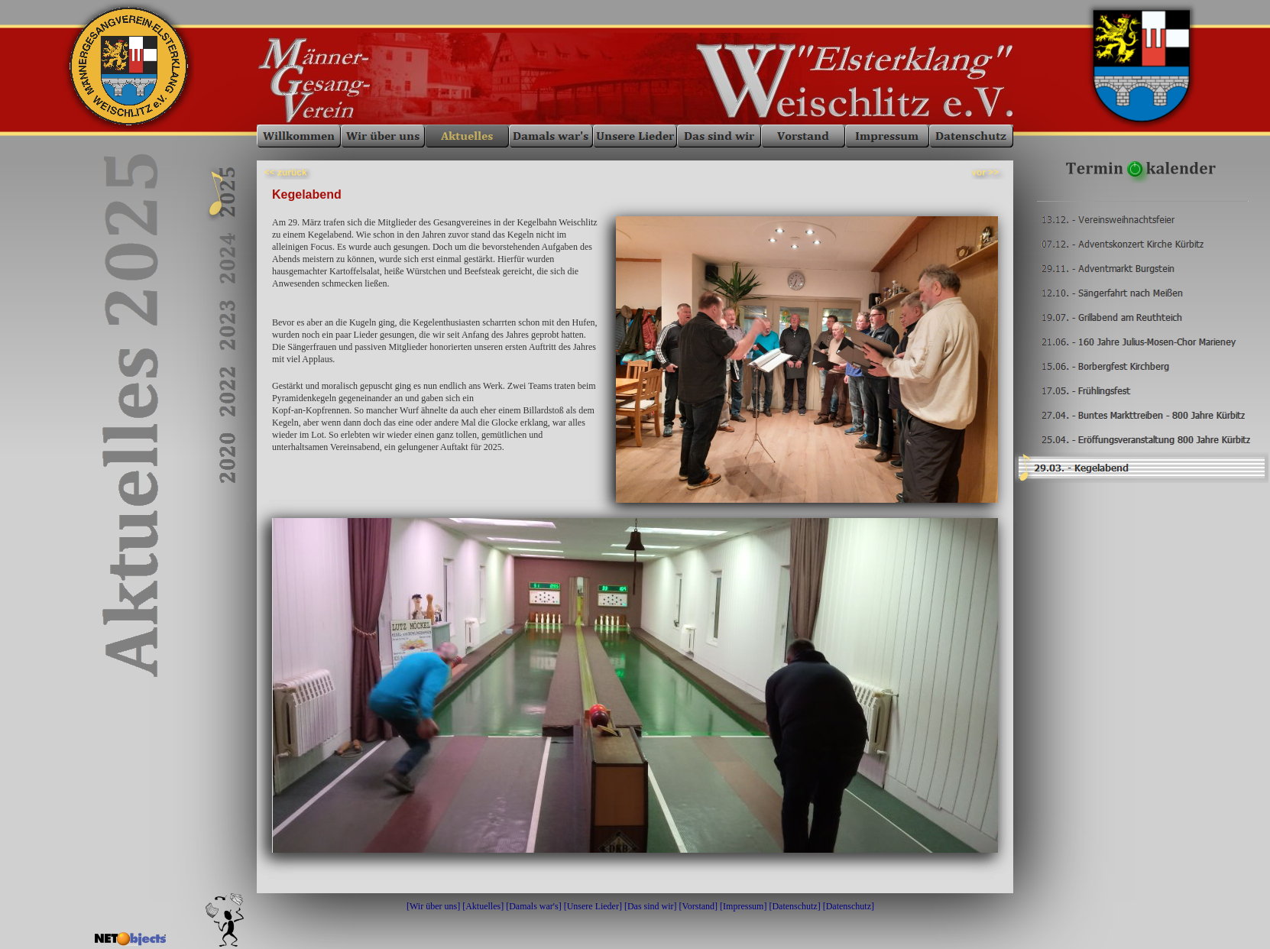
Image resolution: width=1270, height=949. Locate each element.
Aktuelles (483, 906)
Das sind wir (650, 906)
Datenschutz (794, 906)
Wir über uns (433, 906)
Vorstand (698, 906)
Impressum (743, 906)
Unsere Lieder (593, 906)
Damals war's (533, 906)
